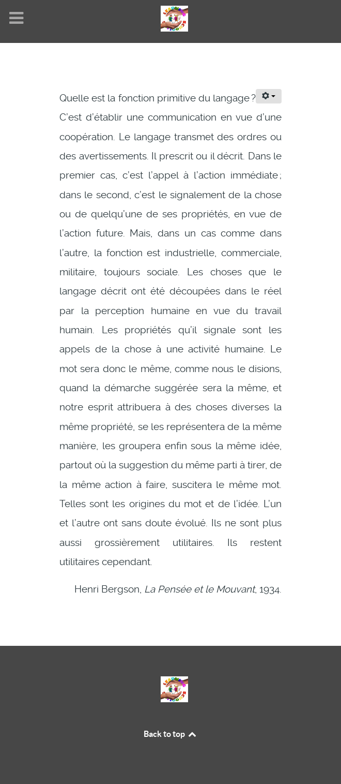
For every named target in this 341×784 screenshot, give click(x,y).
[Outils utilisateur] (269, 96)
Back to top (170, 733)
